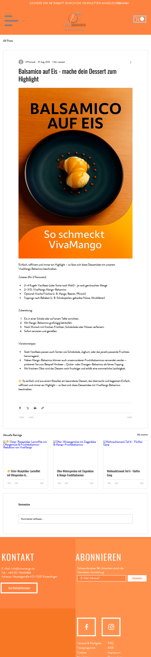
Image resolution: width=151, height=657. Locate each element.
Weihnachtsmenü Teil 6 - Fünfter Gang (123, 473)
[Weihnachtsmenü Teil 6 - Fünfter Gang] (125, 452)
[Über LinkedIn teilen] (35, 407)
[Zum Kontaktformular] (19, 588)
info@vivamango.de (23, 569)
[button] (11, 20)
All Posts (8, 41)
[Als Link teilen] (42, 407)
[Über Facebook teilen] (19, 407)
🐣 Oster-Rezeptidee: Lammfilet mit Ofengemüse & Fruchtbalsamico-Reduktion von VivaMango (23, 473)
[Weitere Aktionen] (131, 62)
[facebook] (86, 627)
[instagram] (111, 627)
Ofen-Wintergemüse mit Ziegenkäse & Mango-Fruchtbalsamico (75, 473)
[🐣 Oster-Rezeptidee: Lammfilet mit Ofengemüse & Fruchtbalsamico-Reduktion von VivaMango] (25, 452)
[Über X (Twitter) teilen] (27, 407)
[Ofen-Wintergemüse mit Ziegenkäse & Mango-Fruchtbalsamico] (75, 452)
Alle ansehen (142, 434)
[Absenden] (137, 578)
